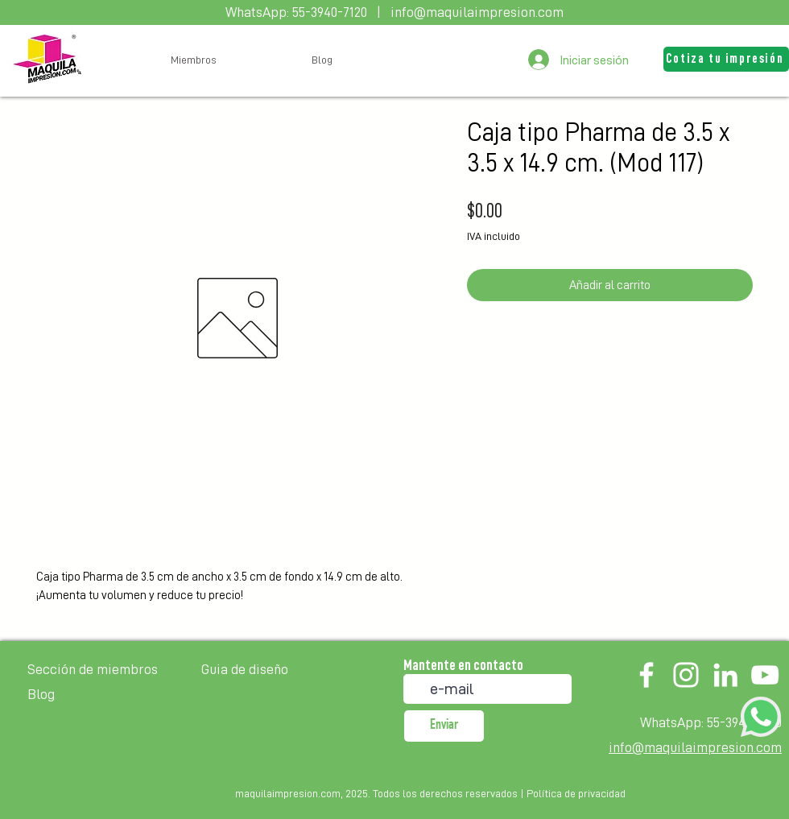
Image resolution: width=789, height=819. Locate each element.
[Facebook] (646, 675)
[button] (726, 59)
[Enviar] (444, 726)
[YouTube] (765, 675)
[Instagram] (686, 675)
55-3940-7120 (329, 12)
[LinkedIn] (725, 675)
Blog (41, 694)
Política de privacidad (576, 793)
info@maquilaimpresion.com (477, 12)
